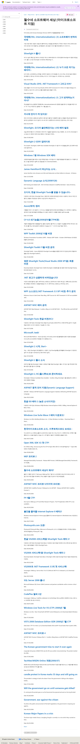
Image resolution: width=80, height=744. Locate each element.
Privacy (33, 743)
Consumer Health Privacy (44, 743)
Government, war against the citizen (41, 699)
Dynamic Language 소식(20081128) (40, 180)
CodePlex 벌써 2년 (32, 594)
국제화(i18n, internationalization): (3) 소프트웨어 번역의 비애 (50, 38)
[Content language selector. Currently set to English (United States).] (8, 739)
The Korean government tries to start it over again (48, 646)
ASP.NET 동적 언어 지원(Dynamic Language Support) (49, 387)
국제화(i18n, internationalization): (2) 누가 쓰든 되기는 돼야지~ (49, 68)
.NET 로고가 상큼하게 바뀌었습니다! (41, 277)
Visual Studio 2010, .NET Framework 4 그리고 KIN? (47, 83)
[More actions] (76, 14)
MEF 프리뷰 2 (30, 456)
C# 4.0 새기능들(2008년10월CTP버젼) (41, 219)
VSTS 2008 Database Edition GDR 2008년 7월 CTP (47, 621)
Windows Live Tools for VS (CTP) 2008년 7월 (45, 607)
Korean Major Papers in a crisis (38, 713)
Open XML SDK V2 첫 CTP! (36, 442)
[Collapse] (19, 13)
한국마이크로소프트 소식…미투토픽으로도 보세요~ (48, 428)
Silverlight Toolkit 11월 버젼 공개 (39, 247)
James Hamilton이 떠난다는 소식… (40, 169)
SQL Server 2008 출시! (34, 580)
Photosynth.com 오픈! (34, 525)
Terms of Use (56, 743)
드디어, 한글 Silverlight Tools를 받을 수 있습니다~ (47, 192)
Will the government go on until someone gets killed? (49, 688)
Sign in (76, 2)
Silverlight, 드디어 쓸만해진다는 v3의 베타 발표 (46, 127)
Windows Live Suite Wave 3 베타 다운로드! (44, 415)
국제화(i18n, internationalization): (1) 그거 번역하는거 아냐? (49, 99)
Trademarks (64, 743)
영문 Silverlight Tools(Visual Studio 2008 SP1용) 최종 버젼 (49, 262)
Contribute (27, 743)
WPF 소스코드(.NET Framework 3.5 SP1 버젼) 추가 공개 (50, 291)
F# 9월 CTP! (29, 497)
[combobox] (11, 17)
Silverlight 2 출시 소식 (34, 360)
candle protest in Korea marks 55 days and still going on (50, 674)
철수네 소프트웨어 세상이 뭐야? (39, 470)
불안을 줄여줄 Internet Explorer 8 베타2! (43, 511)
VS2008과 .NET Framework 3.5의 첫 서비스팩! (45, 566)
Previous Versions (13, 743)
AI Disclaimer (4, 743)
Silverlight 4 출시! (32, 53)
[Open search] (72, 2)
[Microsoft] (3, 2)
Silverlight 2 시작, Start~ (35, 346)
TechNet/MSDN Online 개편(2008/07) (42, 660)
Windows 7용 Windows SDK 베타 (39, 155)
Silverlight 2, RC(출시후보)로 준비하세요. (43, 373)
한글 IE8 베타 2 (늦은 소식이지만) (39, 401)
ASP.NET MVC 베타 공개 (35, 305)
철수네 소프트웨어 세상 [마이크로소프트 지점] (47, 14)
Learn (25, 14)
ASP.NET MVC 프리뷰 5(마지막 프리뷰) (42, 483)
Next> (25, 726)
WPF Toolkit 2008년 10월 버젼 (38, 233)
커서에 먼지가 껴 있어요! (35, 114)
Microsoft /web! (31, 332)
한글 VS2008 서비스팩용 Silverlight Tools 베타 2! (47, 538)
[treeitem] (11, 20)
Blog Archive (31, 14)
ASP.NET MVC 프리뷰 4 (35, 633)
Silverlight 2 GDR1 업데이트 (37, 141)
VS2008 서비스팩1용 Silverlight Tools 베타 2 (44, 552)
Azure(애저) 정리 (32, 205)
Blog (21, 743)
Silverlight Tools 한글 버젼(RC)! (38, 318)
